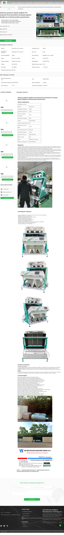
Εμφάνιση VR (20, 2)
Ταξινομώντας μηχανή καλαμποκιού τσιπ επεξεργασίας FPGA (28, 471)
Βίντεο (13, 2)
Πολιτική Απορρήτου (4, 531)
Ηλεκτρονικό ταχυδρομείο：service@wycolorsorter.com (10, 514)
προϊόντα (5, 7)
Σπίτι (2, 2)
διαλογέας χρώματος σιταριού (11, 8)
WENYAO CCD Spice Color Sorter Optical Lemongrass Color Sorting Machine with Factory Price (6, 133)
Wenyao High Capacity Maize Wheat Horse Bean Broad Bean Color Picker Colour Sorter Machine (7, 155)
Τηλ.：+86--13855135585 (5, 512)
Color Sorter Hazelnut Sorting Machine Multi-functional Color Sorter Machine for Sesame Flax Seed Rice (7, 177)
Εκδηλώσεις (50, 2)
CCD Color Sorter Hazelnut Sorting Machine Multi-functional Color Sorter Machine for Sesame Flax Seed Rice (7, 110)
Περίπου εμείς (29, 2)
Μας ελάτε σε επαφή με (40, 2)
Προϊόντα (8, 2)
